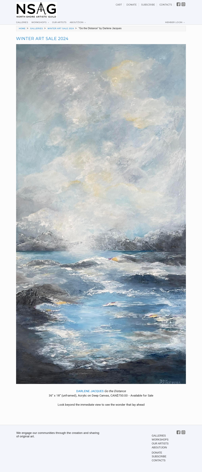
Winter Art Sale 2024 (61, 28)
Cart (119, 4)
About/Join (76, 22)
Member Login (173, 22)
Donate (131, 4)
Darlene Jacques (90, 391)
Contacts (165, 4)
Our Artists (59, 22)
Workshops (39, 22)
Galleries (22, 22)
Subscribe (148, 4)
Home (22, 28)
